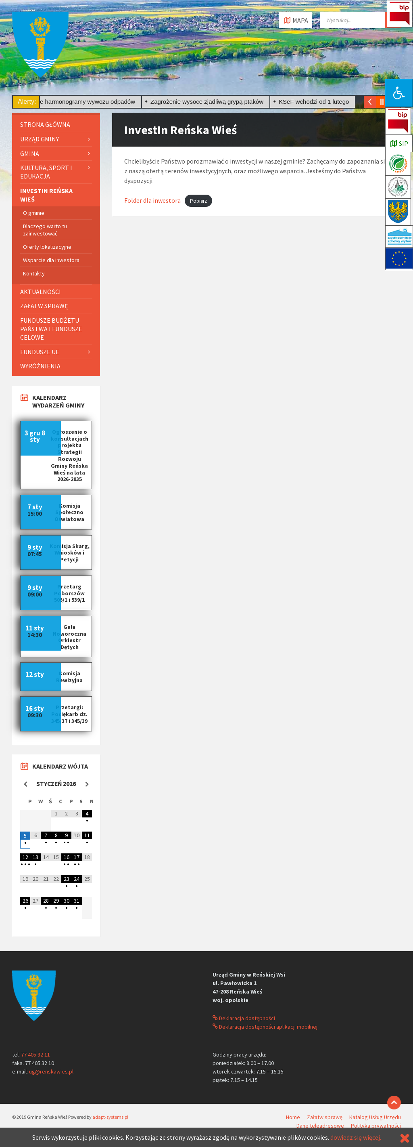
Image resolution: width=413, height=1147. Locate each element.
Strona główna (45, 124)
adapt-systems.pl (110, 1117)
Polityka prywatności (376, 1125)
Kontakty (34, 273)
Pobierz (198, 200)
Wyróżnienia (40, 366)
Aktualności (40, 292)
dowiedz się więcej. (355, 1137)
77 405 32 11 (35, 1054)
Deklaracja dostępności (244, 1018)
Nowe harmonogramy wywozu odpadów (84, 101)
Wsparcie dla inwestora (51, 260)
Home (293, 1117)
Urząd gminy (39, 139)
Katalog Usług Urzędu (375, 1117)
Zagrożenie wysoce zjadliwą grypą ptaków (210, 101)
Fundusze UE (39, 352)
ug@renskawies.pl (51, 1071)
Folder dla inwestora (152, 200)
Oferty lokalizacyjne (47, 246)
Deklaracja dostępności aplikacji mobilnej (265, 1026)
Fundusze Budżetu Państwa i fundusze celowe (51, 328)
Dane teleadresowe (320, 1125)
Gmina (29, 153)
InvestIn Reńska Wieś (46, 195)
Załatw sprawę (44, 306)
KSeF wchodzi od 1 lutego (317, 101)
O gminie (33, 212)
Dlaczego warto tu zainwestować (45, 230)
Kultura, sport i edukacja (46, 172)
